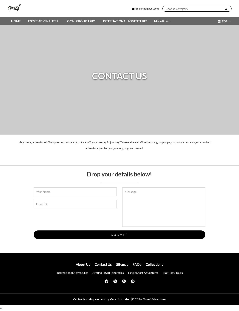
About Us (83, 264)
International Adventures (72, 272)
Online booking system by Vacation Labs (101, 299)
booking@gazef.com (145, 8)
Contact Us (103, 264)
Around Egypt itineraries (108, 272)
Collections (154, 264)
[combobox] (195, 9)
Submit (119, 234)
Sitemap (122, 264)
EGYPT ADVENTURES (43, 21)
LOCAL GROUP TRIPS (81, 21)
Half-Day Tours (173, 272)
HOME (16, 21)
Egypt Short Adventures (143, 272)
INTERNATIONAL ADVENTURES (125, 21)
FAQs (137, 264)
